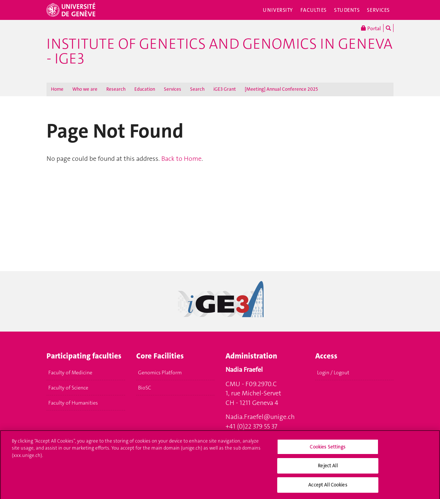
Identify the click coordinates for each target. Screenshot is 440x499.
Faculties (313, 10)
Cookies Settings (328, 450)
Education (144, 89)
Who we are (84, 89)
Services (378, 10)
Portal (371, 28)
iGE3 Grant (224, 89)
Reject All (327, 468)
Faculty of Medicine (70, 372)
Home (57, 89)
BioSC (144, 387)
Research (116, 89)
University (278, 10)
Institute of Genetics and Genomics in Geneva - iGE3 (219, 51)
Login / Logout (333, 372)
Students (347, 10)
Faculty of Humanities (73, 402)
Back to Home (181, 158)
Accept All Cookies (327, 488)
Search (197, 89)
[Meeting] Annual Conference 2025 (281, 89)
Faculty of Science (68, 387)
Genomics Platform (160, 372)
